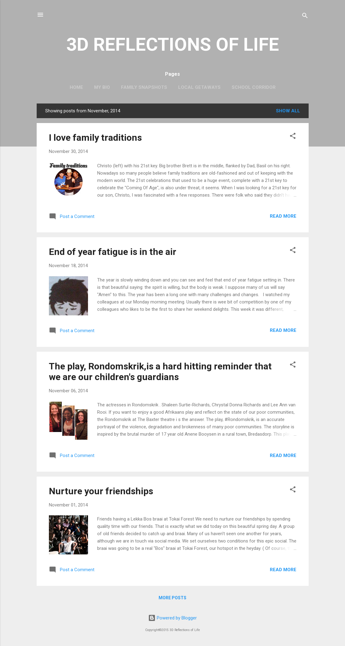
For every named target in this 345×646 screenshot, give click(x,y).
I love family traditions (95, 137)
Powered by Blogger (172, 618)
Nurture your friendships (101, 491)
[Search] (305, 16)
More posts (172, 597)
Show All (288, 111)
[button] (292, 137)
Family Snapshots (144, 87)
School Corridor (254, 87)
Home (76, 87)
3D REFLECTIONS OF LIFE (172, 44)
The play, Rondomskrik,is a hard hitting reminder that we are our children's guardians (160, 371)
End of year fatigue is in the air (112, 251)
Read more (283, 216)
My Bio (102, 87)
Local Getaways (199, 87)
